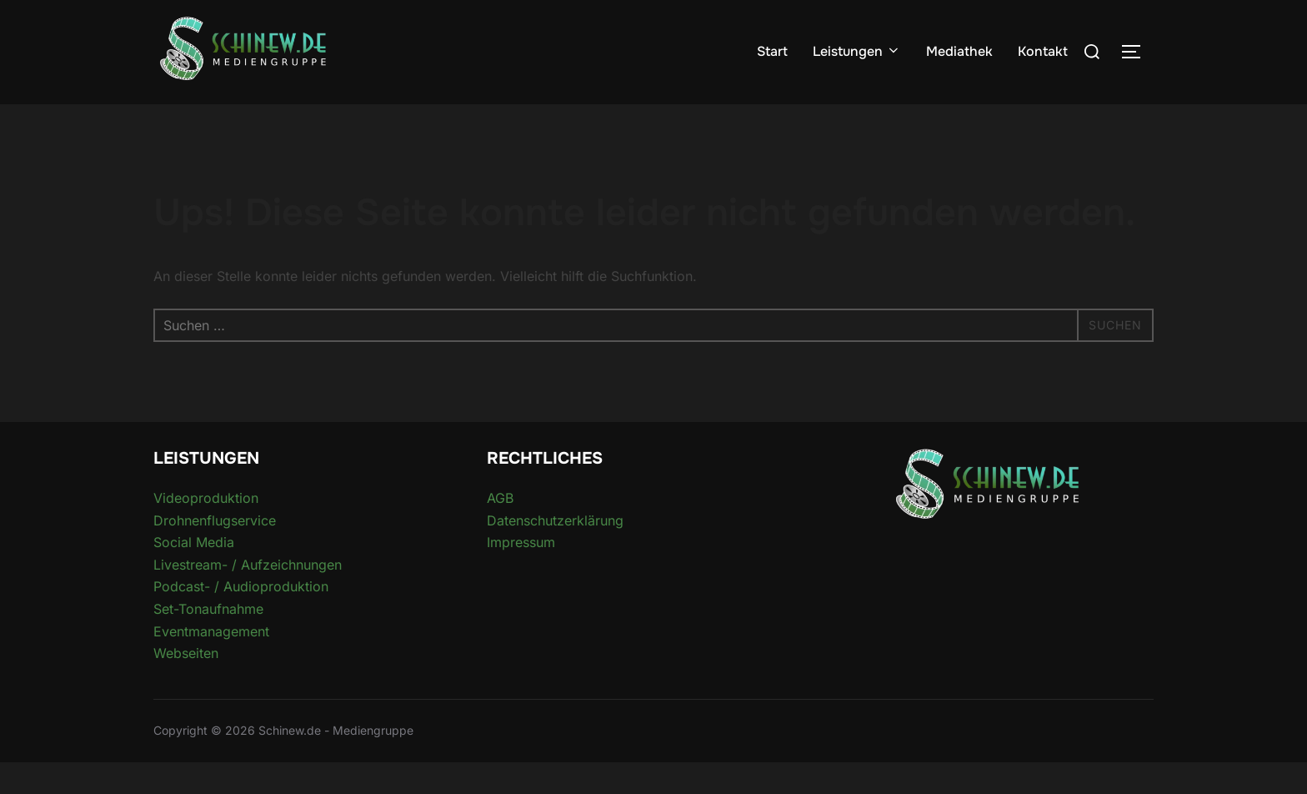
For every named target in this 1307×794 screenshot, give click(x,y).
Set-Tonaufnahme (208, 641)
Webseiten (185, 685)
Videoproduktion (205, 530)
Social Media (193, 574)
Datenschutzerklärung (555, 552)
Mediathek (959, 51)
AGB (500, 530)
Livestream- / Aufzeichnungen (247, 596)
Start (772, 51)
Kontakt (1043, 51)
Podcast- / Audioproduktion (240, 619)
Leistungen (857, 51)
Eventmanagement (211, 663)
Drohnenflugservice (214, 552)
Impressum (521, 574)
